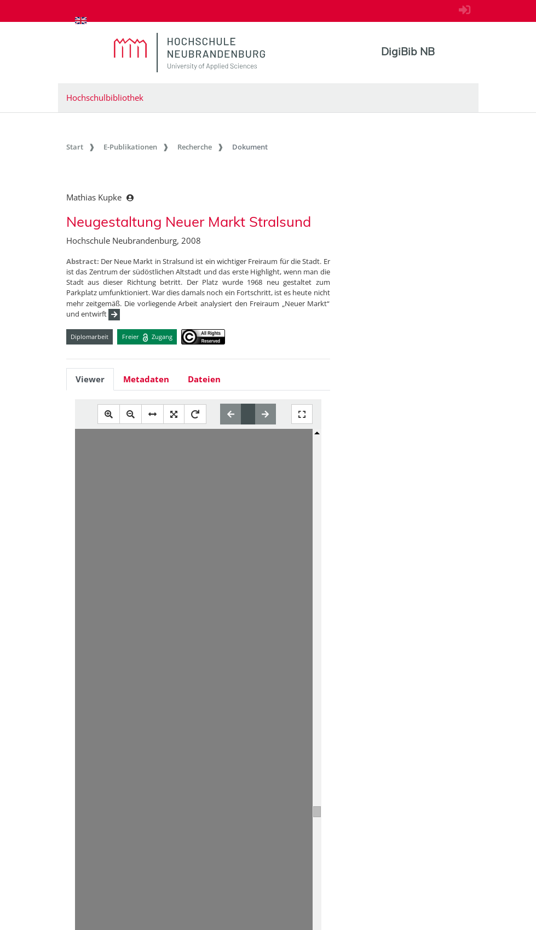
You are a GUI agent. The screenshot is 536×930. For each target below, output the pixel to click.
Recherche (194, 147)
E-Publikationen (130, 147)
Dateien (204, 379)
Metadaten (146, 379)
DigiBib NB (408, 51)
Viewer (90, 379)
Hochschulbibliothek (104, 97)
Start (74, 147)
